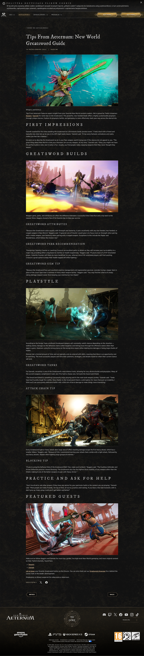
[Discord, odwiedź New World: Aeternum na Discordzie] (104, 614)
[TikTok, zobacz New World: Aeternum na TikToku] (137, 614)
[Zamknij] (141, 3)
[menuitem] (12, 14)
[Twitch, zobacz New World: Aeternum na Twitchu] (109, 614)
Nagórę (72, 619)
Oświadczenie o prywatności (67, 639)
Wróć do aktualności (37, 28)
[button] (72, 80)
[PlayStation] (54, 634)
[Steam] (90, 634)
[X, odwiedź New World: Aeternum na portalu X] (115, 614)
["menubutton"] (12, 14)
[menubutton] (130, 620)
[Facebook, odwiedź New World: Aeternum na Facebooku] (120, 614)
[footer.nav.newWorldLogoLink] (20, 616)
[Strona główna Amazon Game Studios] (20, 634)
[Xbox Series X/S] (72, 634)
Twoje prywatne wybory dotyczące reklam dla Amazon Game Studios (72, 641)
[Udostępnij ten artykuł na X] (41, 582)
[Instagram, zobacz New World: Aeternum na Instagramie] (131, 614)
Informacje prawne (54, 639)
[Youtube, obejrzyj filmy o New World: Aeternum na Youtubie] (126, 614)
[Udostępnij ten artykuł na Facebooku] (46, 582)
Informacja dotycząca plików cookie (86, 639)
